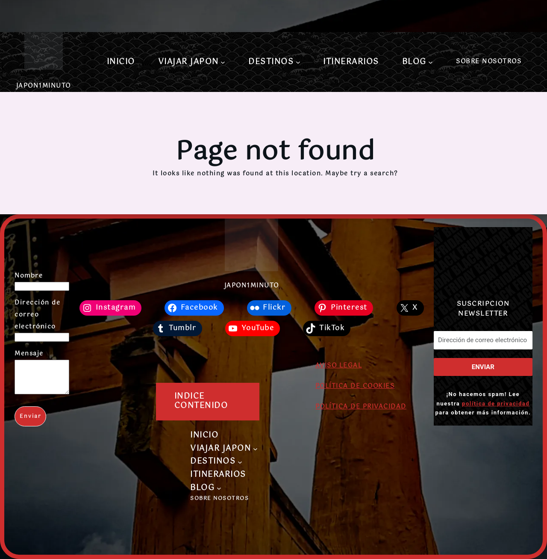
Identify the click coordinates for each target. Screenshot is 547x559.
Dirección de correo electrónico (37, 315)
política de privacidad (495, 403)
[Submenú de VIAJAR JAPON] (223, 62)
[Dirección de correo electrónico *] (483, 340)
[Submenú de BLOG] (430, 62)
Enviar (30, 423)
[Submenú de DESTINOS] (298, 62)
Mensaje (29, 354)
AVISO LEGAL (338, 366)
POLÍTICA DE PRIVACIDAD (360, 407)
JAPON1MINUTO (43, 86)
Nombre (29, 276)
